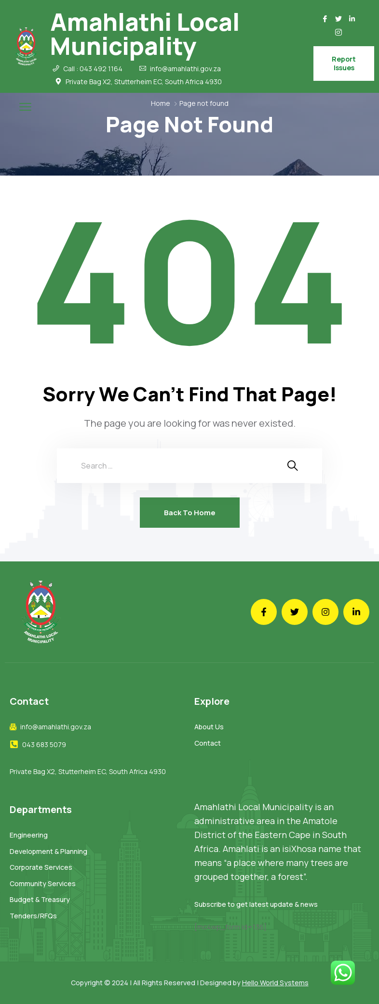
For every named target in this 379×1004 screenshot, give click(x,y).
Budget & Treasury (40, 899)
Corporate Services (41, 867)
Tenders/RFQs (33, 915)
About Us (209, 726)
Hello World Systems (275, 982)
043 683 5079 (44, 744)
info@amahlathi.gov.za (185, 68)
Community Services (43, 883)
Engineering (29, 834)
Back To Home (190, 513)
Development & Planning (48, 851)
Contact (207, 743)
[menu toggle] (25, 107)
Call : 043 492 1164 (92, 68)
